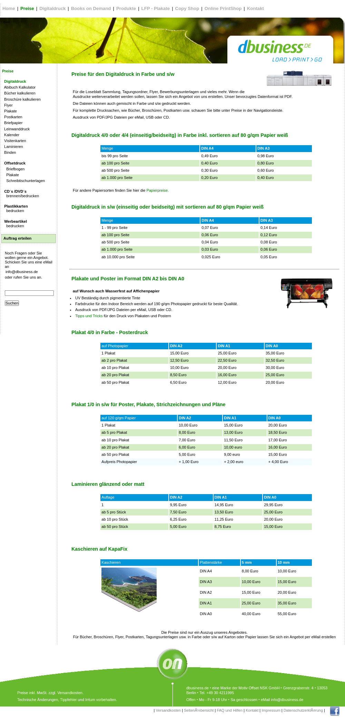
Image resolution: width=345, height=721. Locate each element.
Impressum (271, 710)
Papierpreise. (157, 190)
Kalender (10, 135)
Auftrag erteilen (17, 238)
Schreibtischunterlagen (23, 181)
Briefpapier (12, 123)
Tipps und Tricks (89, 316)
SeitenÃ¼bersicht (199, 710)
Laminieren (12, 146)
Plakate (9, 111)
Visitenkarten (14, 141)
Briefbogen (13, 169)
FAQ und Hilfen (230, 710)
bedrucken (15, 208)
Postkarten (12, 117)
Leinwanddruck (16, 129)
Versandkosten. (70, 693)
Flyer (7, 105)
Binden (9, 152)
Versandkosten (168, 710)
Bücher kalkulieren (19, 93)
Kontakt (252, 710)
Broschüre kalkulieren (21, 99)
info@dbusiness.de (22, 272)
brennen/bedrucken (20, 193)
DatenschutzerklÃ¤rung (303, 710)
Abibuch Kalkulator (19, 87)
